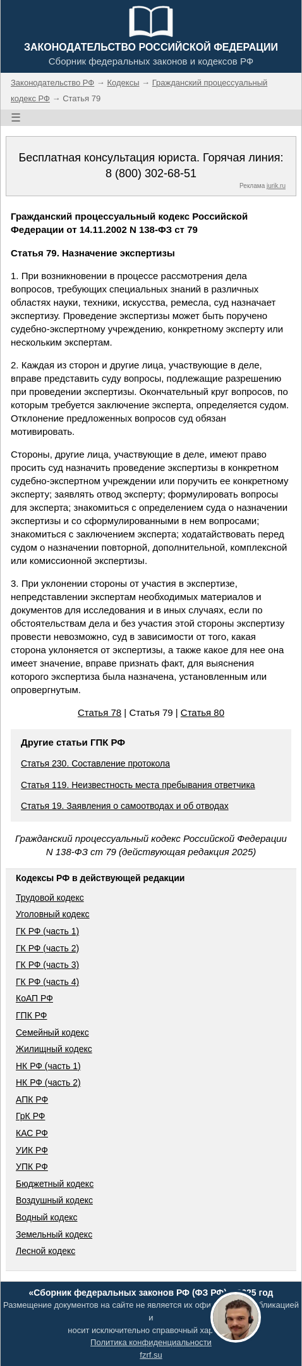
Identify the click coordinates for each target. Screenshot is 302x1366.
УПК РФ (32, 1167)
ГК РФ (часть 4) (47, 982)
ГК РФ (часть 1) (47, 931)
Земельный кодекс (54, 1234)
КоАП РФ (34, 998)
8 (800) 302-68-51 (151, 173)
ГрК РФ (30, 1116)
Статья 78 (99, 712)
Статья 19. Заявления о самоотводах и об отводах (125, 806)
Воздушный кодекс (54, 1200)
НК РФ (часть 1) (48, 1066)
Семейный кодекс (52, 1032)
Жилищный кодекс (54, 1049)
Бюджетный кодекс (55, 1184)
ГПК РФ (31, 1015)
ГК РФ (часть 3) (47, 965)
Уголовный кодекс (53, 914)
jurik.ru (276, 185)
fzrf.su (151, 1355)
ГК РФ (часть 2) (47, 948)
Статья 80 (202, 712)
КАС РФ (32, 1133)
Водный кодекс (47, 1217)
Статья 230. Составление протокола (95, 763)
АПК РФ (32, 1099)
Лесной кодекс (45, 1251)
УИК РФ (32, 1150)
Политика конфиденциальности (151, 1342)
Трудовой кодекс (50, 898)
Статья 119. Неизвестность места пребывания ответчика (138, 785)
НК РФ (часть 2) (48, 1082)
